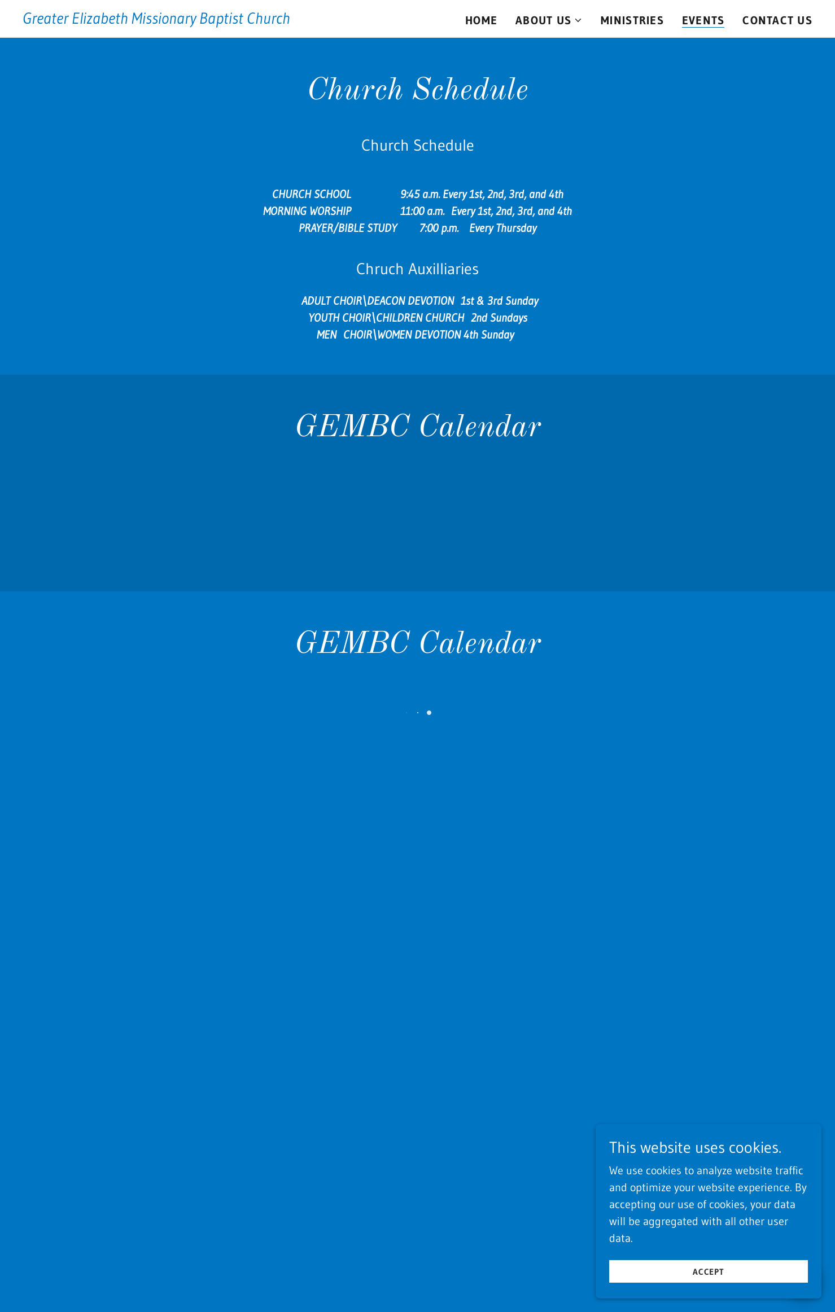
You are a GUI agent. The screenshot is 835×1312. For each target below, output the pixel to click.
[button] (549, 20)
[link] (156, 20)
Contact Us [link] (777, 20)
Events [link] (703, 20)
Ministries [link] (632, 20)
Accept (709, 1271)
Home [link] (481, 20)
